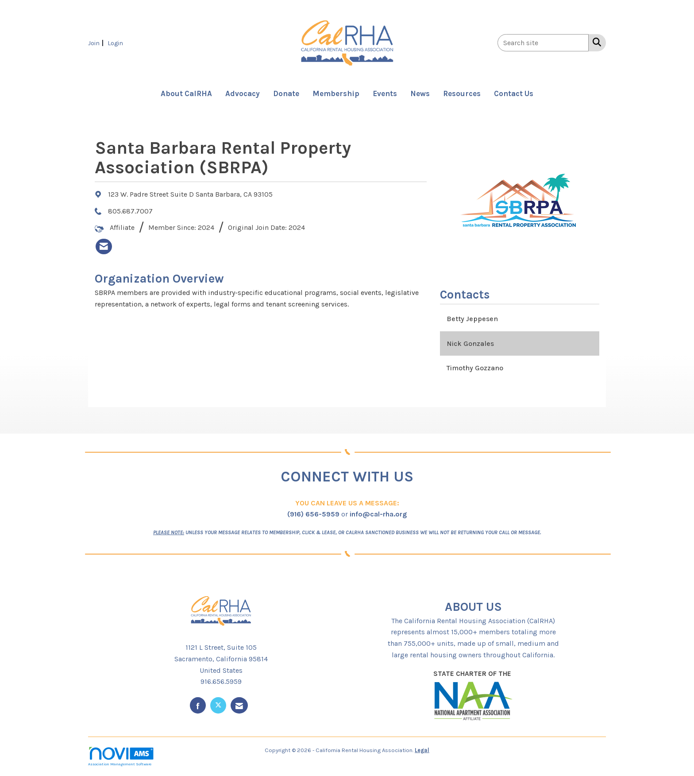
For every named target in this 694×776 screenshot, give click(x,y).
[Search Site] (595, 42)
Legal (422, 750)
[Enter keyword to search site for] (543, 42)
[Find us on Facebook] (198, 705)
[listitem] (97, 43)
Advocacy (242, 93)
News (420, 93)
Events (385, 93)
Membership (335, 93)
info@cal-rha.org (378, 514)
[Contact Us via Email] (239, 705)
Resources (462, 93)
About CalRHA (186, 93)
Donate (286, 93)
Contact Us (513, 93)
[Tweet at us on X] (218, 705)
